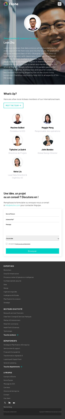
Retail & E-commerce (11, 324)
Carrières (7, 387)
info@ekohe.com (12, 205)
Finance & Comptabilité (12, 352)
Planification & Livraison (12, 299)
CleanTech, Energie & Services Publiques (17, 317)
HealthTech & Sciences (11, 327)
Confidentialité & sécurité (12, 281)
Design (6, 288)
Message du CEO (9, 384)
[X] (5, 403)
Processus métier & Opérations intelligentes (19, 277)
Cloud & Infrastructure (11, 274)
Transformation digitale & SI (13, 356)
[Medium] (14, 403)
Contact (6, 395)
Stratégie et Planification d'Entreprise (16, 345)
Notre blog (8, 407)
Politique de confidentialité (22, 244)
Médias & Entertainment (12, 320)
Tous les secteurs (11, 335)
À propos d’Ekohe (10, 376)
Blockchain (7, 270)
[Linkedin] (9, 403)
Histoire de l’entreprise (11, 391)
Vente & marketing (10, 363)
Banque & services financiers (13, 313)
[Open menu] (59, 4)
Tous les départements (13, 367)
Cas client (7, 398)
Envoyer (32, 251)
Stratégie (7, 303)
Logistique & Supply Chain (13, 359)
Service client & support (12, 348)
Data (5, 284)
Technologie (8, 331)
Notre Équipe (8, 380)
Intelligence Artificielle (11, 295)
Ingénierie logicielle (10, 292)
